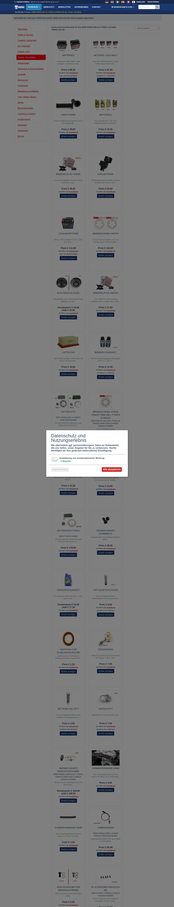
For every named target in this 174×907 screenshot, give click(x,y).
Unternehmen (81, 7)
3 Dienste (65, 461)
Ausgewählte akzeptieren (60, 469)
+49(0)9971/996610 (23, 2)
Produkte (34, 7)
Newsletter (64, 7)
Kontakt (96, 7)
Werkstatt (48, 7)
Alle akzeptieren (111, 469)
